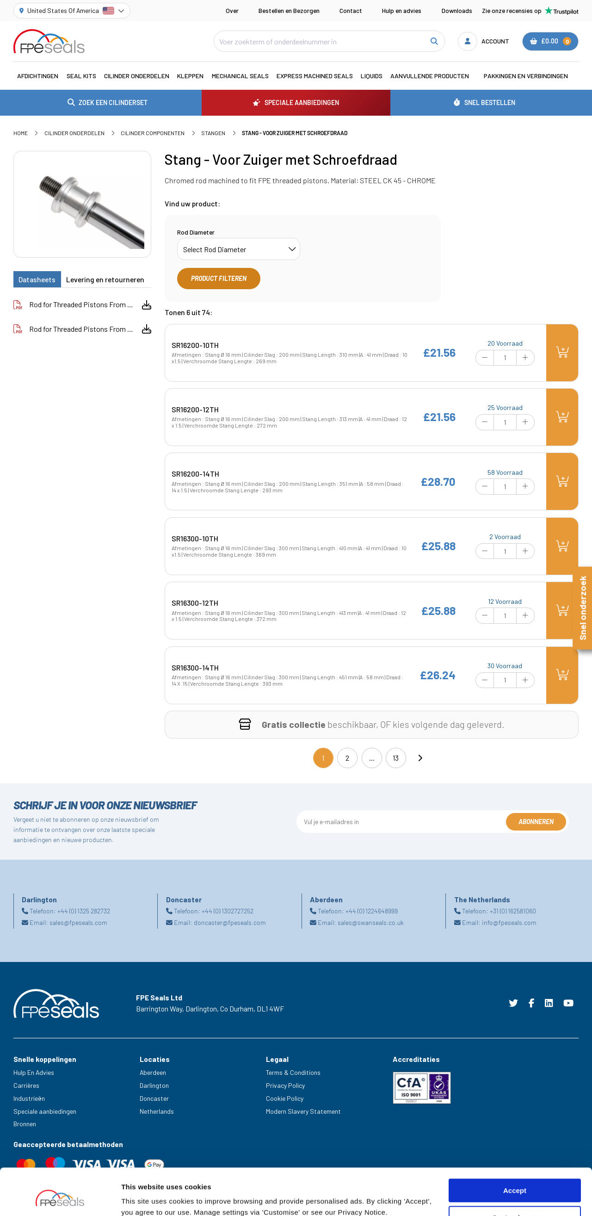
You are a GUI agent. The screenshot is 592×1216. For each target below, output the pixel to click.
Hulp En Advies (33, 1072)
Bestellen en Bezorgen (289, 10)
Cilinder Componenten (153, 133)
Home (20, 133)
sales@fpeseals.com (78, 922)
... (372, 757)
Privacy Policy (285, 1085)
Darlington (154, 1085)
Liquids (371, 76)
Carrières (26, 1085)
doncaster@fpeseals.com (230, 922)
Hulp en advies (401, 10)
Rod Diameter (196, 232)
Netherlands (157, 1111)
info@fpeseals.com (509, 922)
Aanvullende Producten (429, 76)
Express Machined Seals (315, 76)
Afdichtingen (37, 76)
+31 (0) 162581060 (513, 911)
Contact (350, 10)
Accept (514, 1150)
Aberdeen (153, 1072)
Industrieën (29, 1098)
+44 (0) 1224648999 (371, 911)
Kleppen (190, 76)
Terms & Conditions (293, 1072)
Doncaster (154, 1098)
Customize (515, 1178)
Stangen (213, 133)
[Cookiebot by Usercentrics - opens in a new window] (59, 1198)
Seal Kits (81, 76)
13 (396, 757)
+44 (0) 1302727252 (227, 911)
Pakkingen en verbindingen (526, 76)
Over (232, 10)
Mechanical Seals (240, 76)
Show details (142, 1198)
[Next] (420, 758)
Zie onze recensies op (530, 10)
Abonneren (536, 821)
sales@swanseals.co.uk (371, 922)
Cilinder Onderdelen (136, 76)
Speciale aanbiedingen (44, 1111)
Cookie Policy (284, 1098)
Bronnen (24, 1124)
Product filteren (219, 278)
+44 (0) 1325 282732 (83, 911)
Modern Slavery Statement (303, 1111)
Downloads (457, 10)
